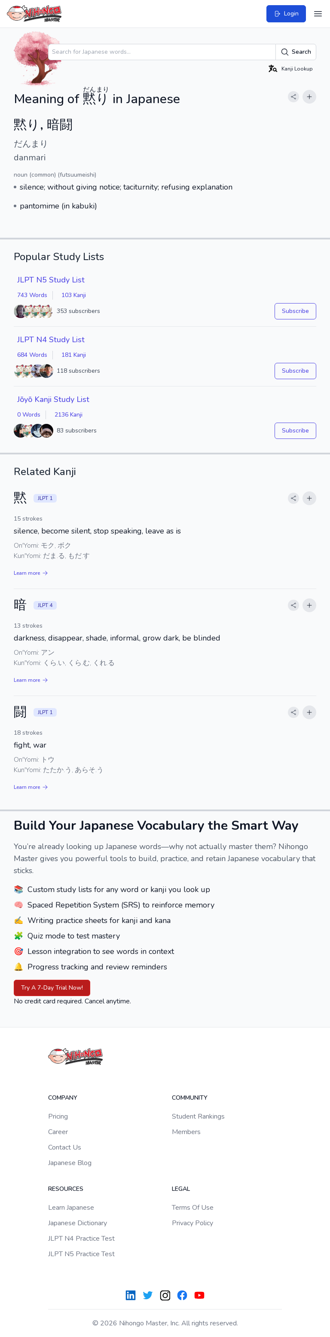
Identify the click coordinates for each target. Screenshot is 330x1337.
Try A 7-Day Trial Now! (52, 988)
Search (296, 52)
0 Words (28, 415)
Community (190, 1098)
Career (58, 1132)
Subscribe (295, 311)
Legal (181, 1189)
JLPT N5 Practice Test (81, 1254)
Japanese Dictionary (77, 1223)
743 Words (32, 295)
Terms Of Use (193, 1207)
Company (62, 1098)
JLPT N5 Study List (51, 280)
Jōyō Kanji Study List (53, 399)
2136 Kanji (68, 415)
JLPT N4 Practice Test (81, 1238)
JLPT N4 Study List (51, 339)
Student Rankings (198, 1116)
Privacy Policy (192, 1223)
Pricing (58, 1116)
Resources (65, 1189)
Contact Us (64, 1147)
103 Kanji (73, 295)
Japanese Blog (70, 1163)
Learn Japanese (71, 1207)
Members (186, 1132)
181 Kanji (73, 355)
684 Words (32, 355)
